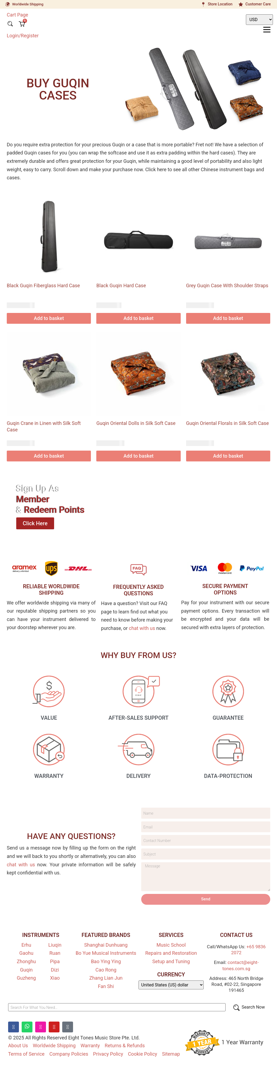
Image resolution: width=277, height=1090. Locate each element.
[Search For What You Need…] (117, 1009)
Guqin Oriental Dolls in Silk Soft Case (135, 423)
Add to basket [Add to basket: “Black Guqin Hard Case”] (138, 318)
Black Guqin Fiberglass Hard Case (43, 285)
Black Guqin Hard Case (121, 285)
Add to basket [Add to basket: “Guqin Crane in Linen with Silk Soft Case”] (49, 456)
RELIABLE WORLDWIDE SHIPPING (51, 589)
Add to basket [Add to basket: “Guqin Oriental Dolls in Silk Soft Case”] (138, 456)
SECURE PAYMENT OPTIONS (225, 589)
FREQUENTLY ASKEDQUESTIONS (138, 590)
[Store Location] (203, 4)
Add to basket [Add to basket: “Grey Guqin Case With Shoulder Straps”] (228, 318)
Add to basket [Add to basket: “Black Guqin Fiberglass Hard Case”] (49, 318)
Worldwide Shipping (27, 4)
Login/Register (23, 35)
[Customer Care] (241, 4)
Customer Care (258, 4)
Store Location (220, 4)
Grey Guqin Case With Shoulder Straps (227, 285)
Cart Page (17, 15)
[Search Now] (248, 1009)
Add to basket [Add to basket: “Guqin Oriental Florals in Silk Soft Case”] (228, 456)
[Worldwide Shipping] (7, 4)
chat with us (142, 628)
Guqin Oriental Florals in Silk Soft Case (227, 423)
